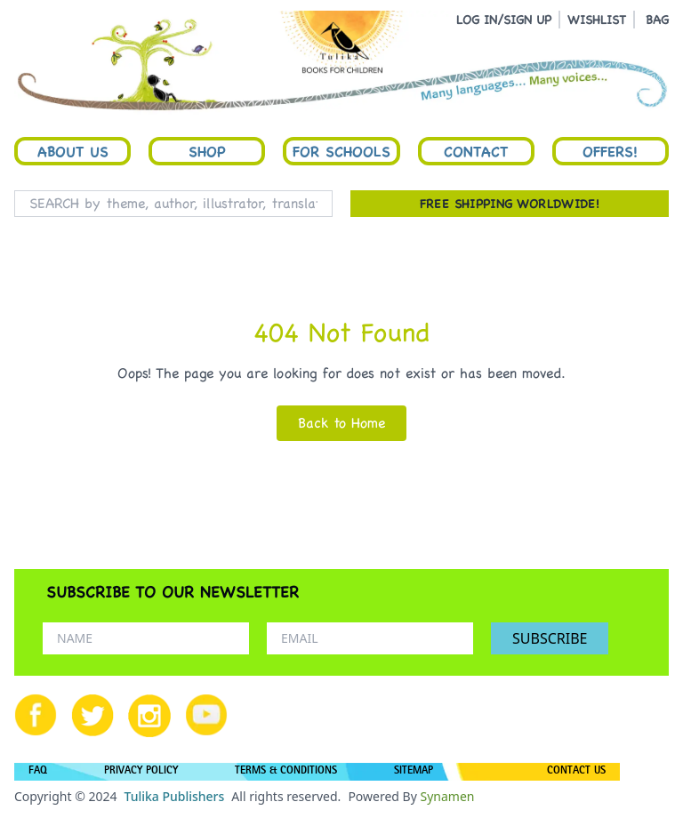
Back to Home (341, 422)
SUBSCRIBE (549, 638)
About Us (72, 151)
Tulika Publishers (174, 796)
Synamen (447, 796)
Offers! (610, 151)
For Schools (341, 151)
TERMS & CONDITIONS (286, 771)
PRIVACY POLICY (141, 771)
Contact (476, 151)
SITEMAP (413, 771)
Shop (207, 151)
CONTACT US (576, 771)
